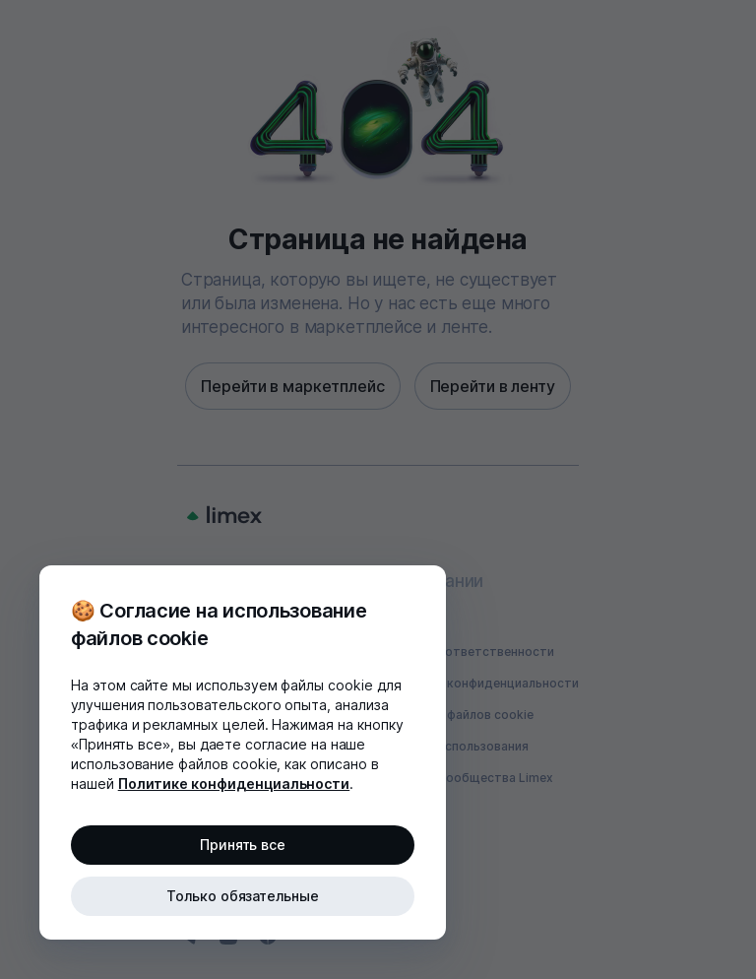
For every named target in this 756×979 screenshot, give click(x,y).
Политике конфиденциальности (234, 783)
